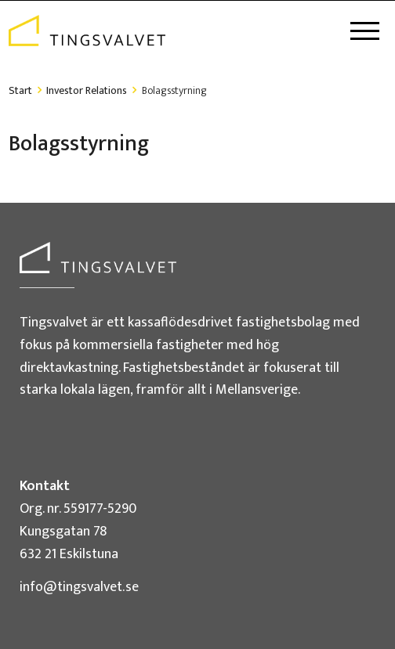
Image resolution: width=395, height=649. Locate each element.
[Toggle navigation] (364, 31)
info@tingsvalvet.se (79, 587)
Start (20, 90)
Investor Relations (86, 90)
